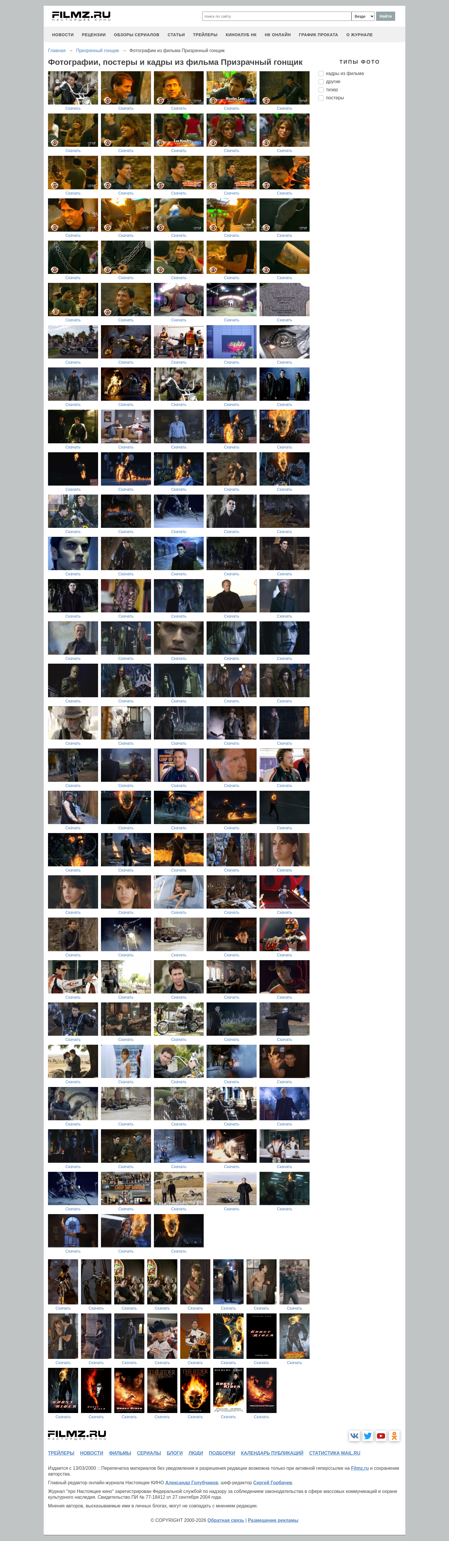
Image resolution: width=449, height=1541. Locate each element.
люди (196, 1453)
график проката (318, 34)
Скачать (73, 108)
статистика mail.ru (334, 1453)
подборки (222, 1453)
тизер (332, 89)
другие (333, 81)
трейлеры (205, 34)
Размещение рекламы (273, 1520)
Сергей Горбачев (272, 1482)
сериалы (149, 1453)
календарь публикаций (272, 1453)
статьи (176, 34)
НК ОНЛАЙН (278, 34)
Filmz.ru (360, 1468)
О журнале (359, 34)
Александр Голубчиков (191, 1482)
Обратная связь (225, 1520)
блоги (175, 1453)
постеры (335, 97)
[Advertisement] (362, 202)
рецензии (94, 34)
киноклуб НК (241, 34)
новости (63, 34)
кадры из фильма (345, 73)
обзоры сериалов (137, 34)
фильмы (120, 1453)
